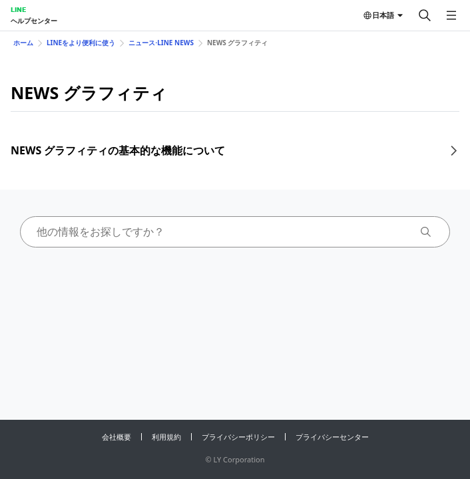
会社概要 (116, 437)
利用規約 (166, 437)
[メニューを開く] (451, 15)
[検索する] (424, 15)
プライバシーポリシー (238, 437)
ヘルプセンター (34, 20)
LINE (18, 9)
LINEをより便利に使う (81, 42)
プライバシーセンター (332, 437)
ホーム (23, 42)
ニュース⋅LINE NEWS (161, 42)
